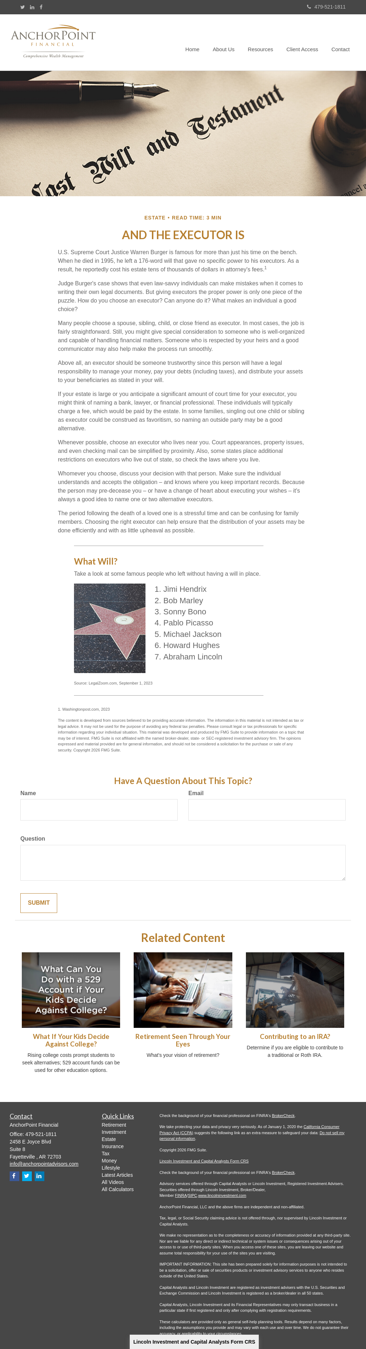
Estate (109, 1139)
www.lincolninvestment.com (222, 1195)
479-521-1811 (326, 7)
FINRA (181, 1195)
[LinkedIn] (32, 7)
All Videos (113, 1182)
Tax (106, 1153)
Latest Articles (117, 1175)
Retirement (114, 1125)
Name (28, 793)
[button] (227, 42)
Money (109, 1161)
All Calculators (118, 1189)
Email (196, 793)
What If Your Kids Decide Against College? (71, 1040)
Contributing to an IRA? (295, 1036)
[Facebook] (41, 7)
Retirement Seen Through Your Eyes (182, 1040)
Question (32, 839)
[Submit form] (38, 903)
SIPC (192, 1195)
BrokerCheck (283, 1115)
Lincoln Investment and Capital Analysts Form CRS (194, 1342)
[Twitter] (22, 7)
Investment (114, 1132)
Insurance (113, 1146)
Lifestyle (111, 1168)
